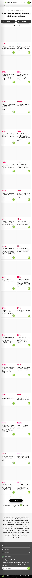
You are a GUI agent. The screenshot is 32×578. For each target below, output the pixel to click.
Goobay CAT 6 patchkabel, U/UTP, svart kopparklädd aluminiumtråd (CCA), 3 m (23, 250)
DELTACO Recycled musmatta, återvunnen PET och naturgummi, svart (23, 223)
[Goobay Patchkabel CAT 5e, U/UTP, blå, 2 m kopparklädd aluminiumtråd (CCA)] (23, 385)
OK (28, 568)
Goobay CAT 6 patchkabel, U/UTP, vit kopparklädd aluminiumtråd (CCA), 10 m (23, 166)
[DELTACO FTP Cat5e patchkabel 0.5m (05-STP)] (8, 268)
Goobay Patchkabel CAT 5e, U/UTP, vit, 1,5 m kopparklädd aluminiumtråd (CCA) (8, 458)
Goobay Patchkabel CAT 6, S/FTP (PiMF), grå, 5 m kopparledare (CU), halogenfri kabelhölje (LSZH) (23, 77)
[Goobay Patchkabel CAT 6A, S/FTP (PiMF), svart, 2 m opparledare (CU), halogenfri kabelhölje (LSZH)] (8, 355)
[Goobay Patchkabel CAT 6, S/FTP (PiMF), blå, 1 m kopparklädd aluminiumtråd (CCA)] (8, 181)
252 (18, 505)
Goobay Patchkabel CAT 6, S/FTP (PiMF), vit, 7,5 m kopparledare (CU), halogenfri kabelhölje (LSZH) (23, 340)
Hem (9, 10)
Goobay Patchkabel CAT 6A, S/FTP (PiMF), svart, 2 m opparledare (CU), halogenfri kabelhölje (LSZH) (8, 370)
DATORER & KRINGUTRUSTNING (17, 10)
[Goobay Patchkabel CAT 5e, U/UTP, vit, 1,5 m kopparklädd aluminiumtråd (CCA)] (8, 444)
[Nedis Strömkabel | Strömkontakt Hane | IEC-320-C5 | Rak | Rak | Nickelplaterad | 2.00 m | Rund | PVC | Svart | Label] (8, 473)
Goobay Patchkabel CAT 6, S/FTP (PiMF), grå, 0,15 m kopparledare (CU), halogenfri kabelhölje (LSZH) (8, 77)
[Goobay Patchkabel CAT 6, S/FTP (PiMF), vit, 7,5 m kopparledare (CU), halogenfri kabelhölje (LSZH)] (23, 326)
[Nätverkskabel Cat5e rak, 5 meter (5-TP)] (23, 299)
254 (24, 505)
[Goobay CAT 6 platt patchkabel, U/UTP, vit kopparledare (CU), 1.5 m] (8, 299)
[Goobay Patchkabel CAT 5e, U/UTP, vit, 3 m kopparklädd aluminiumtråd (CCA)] (8, 153)
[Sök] (16, 6)
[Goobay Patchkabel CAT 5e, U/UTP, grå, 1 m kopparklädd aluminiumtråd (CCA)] (8, 34)
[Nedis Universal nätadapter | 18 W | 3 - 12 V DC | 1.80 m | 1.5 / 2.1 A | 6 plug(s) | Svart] (23, 444)
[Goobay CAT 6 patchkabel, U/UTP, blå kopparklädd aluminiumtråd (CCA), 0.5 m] (8, 210)
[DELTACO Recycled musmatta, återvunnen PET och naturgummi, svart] (23, 210)
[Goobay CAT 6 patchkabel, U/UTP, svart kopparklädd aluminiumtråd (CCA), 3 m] (23, 237)
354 (28, 505)
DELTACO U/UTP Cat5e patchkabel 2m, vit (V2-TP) (8, 397)
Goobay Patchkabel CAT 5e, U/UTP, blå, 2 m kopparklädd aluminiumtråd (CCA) (23, 399)
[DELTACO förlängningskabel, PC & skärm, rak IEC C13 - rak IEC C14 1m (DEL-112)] (23, 355)
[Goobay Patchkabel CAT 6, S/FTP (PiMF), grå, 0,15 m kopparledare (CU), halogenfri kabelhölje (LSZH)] (8, 63)
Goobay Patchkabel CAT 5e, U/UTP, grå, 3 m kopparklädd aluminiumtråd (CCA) (23, 48)
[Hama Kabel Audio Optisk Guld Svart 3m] (23, 92)
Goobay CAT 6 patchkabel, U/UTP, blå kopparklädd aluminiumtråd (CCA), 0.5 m (8, 223)
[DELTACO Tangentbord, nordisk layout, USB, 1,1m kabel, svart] (23, 413)
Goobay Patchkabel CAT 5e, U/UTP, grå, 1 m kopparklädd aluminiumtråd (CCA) (8, 48)
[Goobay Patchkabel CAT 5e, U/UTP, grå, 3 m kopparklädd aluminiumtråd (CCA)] (23, 34)
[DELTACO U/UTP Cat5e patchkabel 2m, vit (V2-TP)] (8, 385)
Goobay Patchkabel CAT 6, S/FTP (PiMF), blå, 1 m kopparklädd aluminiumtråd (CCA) (8, 195)
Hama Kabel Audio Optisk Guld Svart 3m (23, 105)
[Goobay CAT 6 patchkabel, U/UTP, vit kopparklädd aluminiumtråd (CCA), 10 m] (23, 153)
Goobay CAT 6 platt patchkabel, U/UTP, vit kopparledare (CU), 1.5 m (7, 312)
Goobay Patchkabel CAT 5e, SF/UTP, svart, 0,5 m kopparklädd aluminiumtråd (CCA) (23, 195)
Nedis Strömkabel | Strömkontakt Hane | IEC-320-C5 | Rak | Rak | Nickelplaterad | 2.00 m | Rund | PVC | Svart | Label (8, 487)
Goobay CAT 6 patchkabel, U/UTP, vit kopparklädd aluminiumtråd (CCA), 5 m (8, 135)
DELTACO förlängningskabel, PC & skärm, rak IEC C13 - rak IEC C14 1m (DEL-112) (23, 369)
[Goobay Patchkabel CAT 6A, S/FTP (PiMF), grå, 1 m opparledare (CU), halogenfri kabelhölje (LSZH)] (8, 92)
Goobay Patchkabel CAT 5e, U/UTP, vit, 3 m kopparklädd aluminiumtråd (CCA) (8, 166)
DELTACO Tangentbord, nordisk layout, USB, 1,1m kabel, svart (23, 427)
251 (15, 505)
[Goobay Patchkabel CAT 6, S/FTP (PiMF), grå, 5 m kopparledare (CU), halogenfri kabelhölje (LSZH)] (23, 63)
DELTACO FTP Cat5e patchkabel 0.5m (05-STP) (8, 280)
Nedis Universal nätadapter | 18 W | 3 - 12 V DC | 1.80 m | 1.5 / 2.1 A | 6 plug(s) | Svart (23, 458)
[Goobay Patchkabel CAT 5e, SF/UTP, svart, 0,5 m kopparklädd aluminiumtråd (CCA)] (23, 181)
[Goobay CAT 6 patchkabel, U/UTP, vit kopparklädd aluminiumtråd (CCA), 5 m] (8, 122)
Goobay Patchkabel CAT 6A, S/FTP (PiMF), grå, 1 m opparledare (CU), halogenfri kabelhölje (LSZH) (8, 107)
